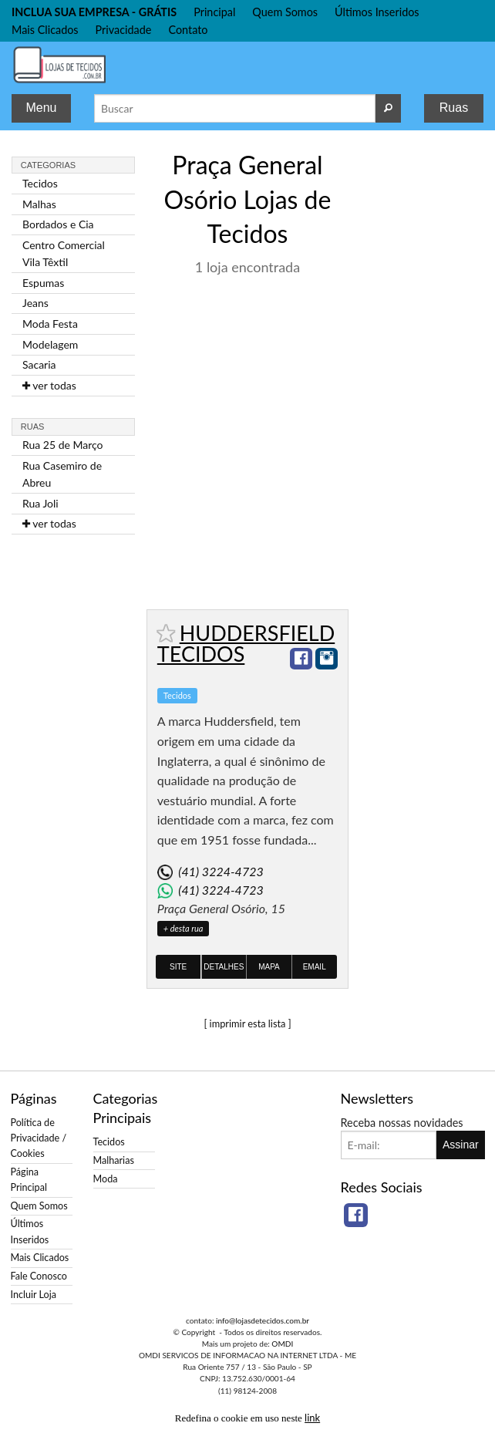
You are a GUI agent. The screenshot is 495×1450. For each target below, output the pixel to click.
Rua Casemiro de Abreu (62, 474)
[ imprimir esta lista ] (247, 1023)
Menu (40, 107)
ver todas (49, 385)
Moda (105, 1179)
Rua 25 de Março (62, 444)
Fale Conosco (39, 1276)
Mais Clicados (45, 29)
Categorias (48, 165)
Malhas (39, 204)
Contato (187, 29)
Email (314, 967)
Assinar (461, 1144)
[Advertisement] (421, 377)
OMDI (282, 1343)
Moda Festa (50, 323)
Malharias (113, 1160)
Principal (214, 12)
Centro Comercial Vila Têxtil (63, 253)
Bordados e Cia (58, 224)
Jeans (35, 302)
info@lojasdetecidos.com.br (262, 1320)
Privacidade (124, 29)
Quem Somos (285, 12)
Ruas (453, 107)
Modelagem (50, 344)
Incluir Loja (33, 1294)
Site (178, 967)
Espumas (43, 282)
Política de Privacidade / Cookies (39, 1138)
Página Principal (29, 1179)
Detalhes (224, 967)
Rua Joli (40, 503)
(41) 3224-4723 (220, 871)
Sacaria (39, 364)
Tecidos (40, 183)
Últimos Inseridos (377, 12)
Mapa (269, 967)
